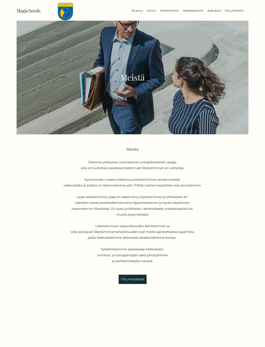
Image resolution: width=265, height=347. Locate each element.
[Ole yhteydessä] (133, 279)
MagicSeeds (29, 10)
